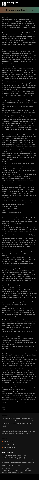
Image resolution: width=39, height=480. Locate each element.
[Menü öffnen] (36, 3)
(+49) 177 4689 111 (9, 444)
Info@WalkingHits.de (9, 447)
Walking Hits (12, 3)
